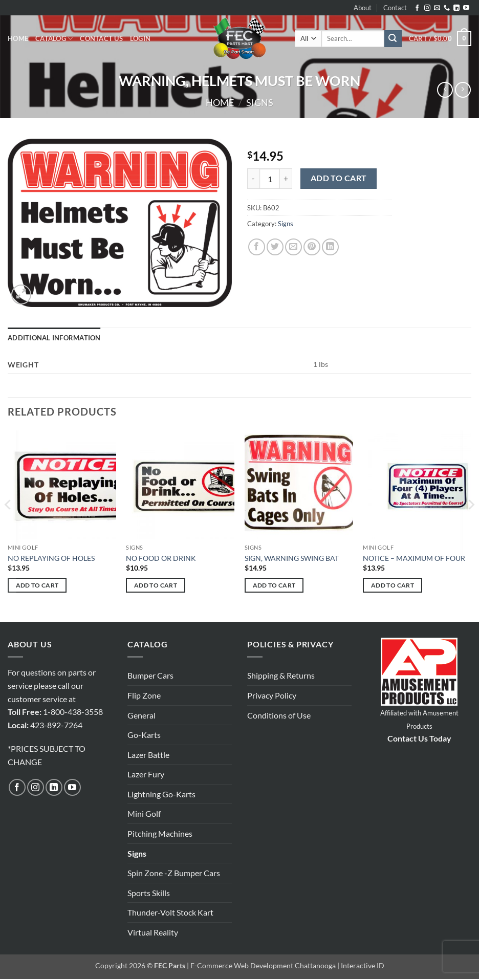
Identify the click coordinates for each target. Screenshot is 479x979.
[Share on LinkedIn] (330, 246)
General (141, 715)
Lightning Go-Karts (161, 794)
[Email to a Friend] (293, 246)
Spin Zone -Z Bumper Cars (173, 873)
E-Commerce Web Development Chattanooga (263, 965)
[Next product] (445, 90)
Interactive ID (362, 965)
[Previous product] (463, 90)
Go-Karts (144, 734)
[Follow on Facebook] (417, 8)
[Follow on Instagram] (427, 8)
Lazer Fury (145, 774)
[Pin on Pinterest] (311, 246)
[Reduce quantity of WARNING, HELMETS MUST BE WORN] (253, 178)
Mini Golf (144, 813)
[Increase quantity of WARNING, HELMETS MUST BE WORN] (286, 178)
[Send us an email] (437, 8)
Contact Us (101, 38)
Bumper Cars (150, 675)
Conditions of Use (279, 715)
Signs (259, 102)
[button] (140, 38)
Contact (395, 8)
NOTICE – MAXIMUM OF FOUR (414, 558)
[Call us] (447, 8)
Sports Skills (148, 893)
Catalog (54, 38)
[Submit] (393, 39)
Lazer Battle (148, 754)
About (363, 8)
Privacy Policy (271, 695)
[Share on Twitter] (275, 246)
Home (18, 38)
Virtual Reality (152, 932)
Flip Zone (144, 695)
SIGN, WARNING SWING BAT (292, 558)
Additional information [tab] (54, 338)
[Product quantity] (269, 178)
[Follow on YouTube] (466, 8)
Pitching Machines (159, 833)
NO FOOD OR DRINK (161, 558)
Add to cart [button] (37, 585)
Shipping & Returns (281, 675)
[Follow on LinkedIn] (456, 8)
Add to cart (339, 178)
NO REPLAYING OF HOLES (51, 558)
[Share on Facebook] (256, 246)
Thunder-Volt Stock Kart (170, 912)
